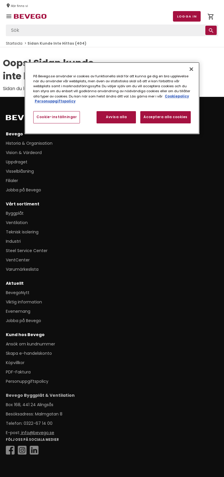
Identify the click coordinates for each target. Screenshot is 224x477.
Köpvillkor (15, 363)
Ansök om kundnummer (30, 344)
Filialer (12, 181)
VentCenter (18, 260)
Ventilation (17, 223)
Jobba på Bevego (23, 190)
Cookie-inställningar (56, 117)
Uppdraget (16, 162)
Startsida (14, 43)
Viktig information (24, 302)
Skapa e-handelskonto (29, 353)
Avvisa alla (116, 117)
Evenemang (18, 311)
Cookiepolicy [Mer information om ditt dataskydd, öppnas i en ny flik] (177, 96)
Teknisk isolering (22, 232)
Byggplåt (15, 213)
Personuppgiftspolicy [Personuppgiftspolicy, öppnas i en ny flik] (55, 101)
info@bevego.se (37, 433)
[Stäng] (191, 69)
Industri (13, 241)
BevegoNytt (17, 293)
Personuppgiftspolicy (27, 381)
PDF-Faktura (18, 372)
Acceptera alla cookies (166, 117)
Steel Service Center (27, 251)
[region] (112, 98)
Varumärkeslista (22, 269)
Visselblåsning (20, 171)
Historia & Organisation (29, 143)
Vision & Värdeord (24, 152)
